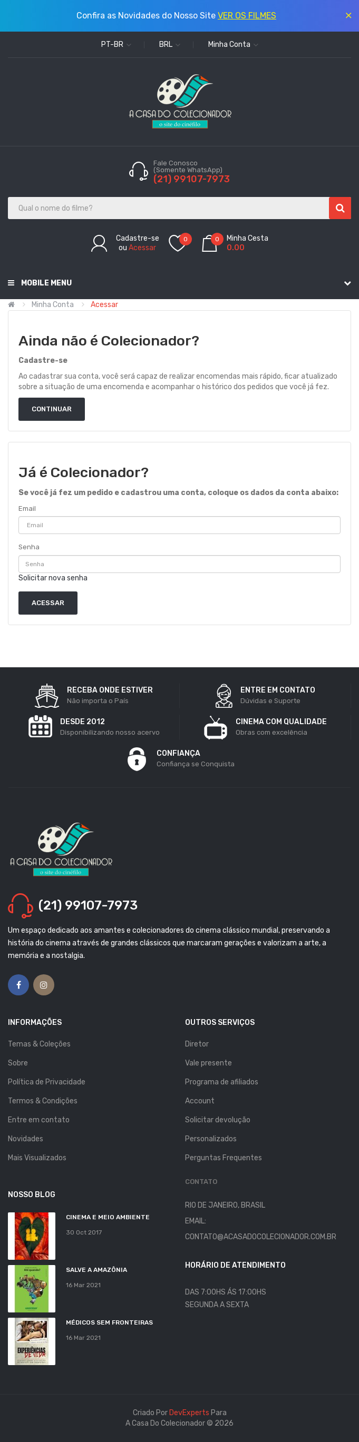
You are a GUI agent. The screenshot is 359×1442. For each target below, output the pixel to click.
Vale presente (208, 1063)
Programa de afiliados (221, 1082)
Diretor (197, 1044)
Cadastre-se (137, 238)
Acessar (142, 247)
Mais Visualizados (37, 1157)
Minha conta (53, 304)
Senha (29, 547)
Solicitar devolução (217, 1119)
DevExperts (189, 1412)
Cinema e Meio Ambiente (108, 1217)
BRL (169, 44)
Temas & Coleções (39, 1044)
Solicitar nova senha (53, 578)
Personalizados (211, 1138)
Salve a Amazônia (96, 1269)
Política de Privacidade (46, 1082)
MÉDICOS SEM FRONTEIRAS (109, 1322)
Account (200, 1101)
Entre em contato (39, 1119)
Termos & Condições (42, 1101)
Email (27, 508)
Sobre (18, 1063)
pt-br (116, 44)
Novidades (25, 1138)
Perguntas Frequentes (223, 1157)
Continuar (52, 409)
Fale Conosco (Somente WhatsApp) (188, 166)
